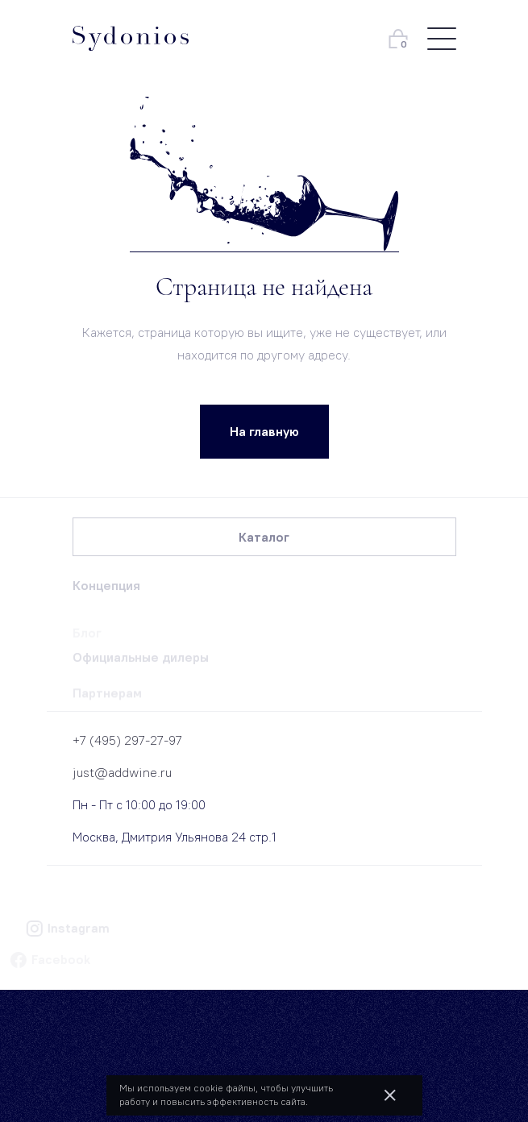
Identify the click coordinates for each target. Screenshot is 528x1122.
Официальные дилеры (141, 659)
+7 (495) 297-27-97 (127, 740)
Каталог (264, 537)
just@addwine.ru (122, 772)
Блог (87, 635)
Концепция (106, 585)
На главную (264, 431)
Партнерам (107, 696)
